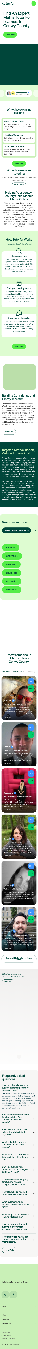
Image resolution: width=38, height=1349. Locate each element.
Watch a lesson (19, 185)
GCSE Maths (12, 556)
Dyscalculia (11, 589)
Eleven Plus (11, 573)
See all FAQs (9, 1250)
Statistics (10, 547)
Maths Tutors (17, 672)
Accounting (11, 581)
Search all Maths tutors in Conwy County (19, 959)
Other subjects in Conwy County (16, 530)
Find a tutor (10, 35)
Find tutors (6, 672)
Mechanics (11, 564)
